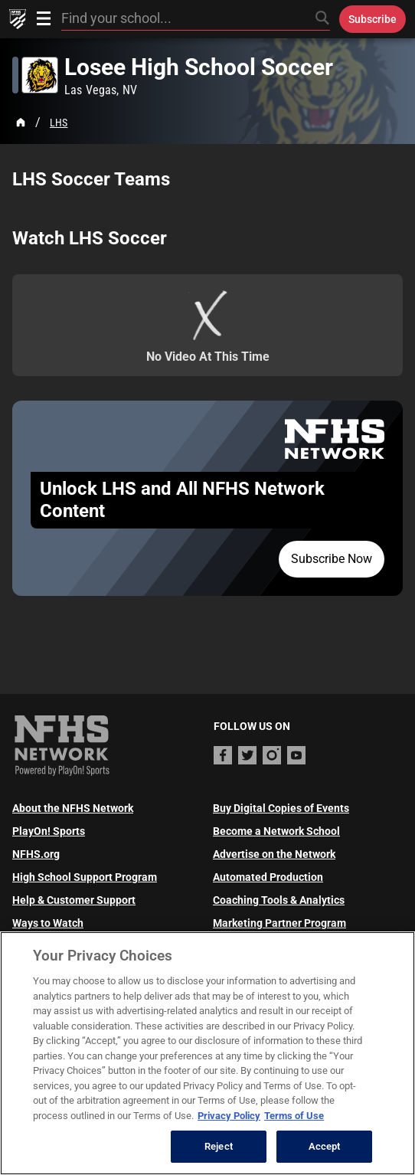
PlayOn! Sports (48, 831)
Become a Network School (276, 831)
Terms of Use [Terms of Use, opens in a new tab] (294, 1115)
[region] (207, 1053)
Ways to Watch (47, 923)
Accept (325, 1146)
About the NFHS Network (72, 808)
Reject (218, 1146)
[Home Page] (20, 122)
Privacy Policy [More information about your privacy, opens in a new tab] (229, 1115)
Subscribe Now (331, 558)
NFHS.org (36, 854)
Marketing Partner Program (279, 923)
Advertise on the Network (274, 854)
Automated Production (268, 877)
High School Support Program (84, 877)
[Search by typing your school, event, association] (195, 19)
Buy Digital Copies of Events (281, 808)
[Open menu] (44, 18)
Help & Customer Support (74, 900)
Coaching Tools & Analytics (279, 900)
